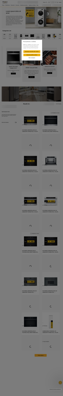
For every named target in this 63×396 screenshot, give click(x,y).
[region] (31, 50)
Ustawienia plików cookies (31, 54)
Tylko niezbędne (31, 57)
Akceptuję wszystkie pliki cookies (32, 51)
